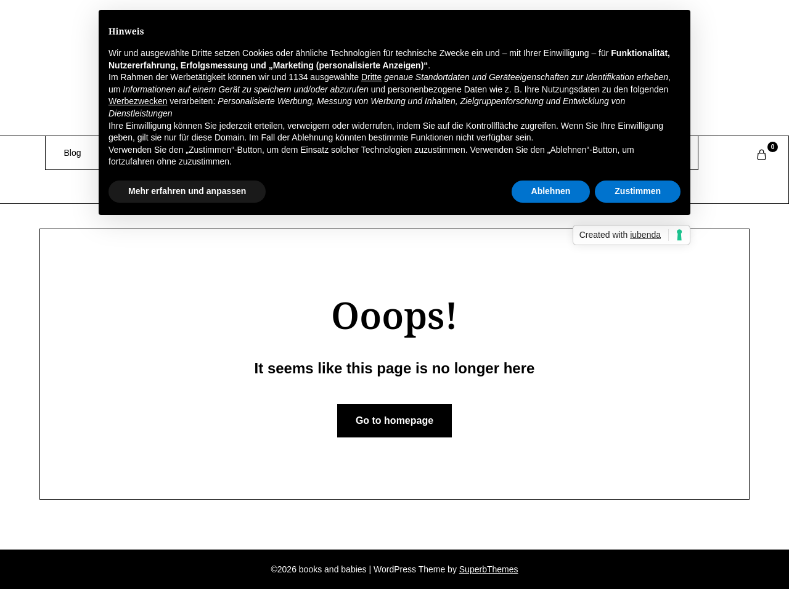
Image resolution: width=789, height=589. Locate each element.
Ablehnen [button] (551, 191)
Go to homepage (394, 420)
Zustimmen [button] (638, 191)
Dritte (371, 77)
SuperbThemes (488, 569)
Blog (72, 153)
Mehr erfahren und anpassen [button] (187, 191)
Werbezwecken (137, 101)
